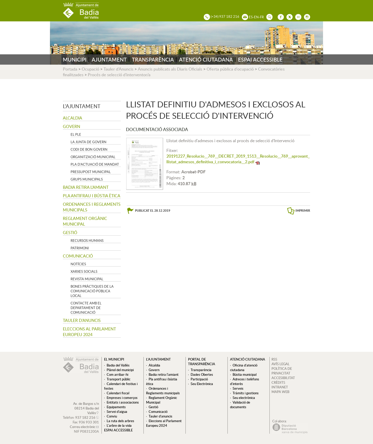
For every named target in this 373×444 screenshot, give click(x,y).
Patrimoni (80, 248)
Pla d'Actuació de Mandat (95, 164)
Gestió (70, 232)
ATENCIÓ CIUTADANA (206, 59)
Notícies (78, 264)
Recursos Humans (87, 240)
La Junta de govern (88, 142)
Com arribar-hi (117, 374)
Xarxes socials (84, 271)
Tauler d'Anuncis (118, 69)
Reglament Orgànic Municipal (85, 221)
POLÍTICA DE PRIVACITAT (282, 370)
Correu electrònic (82, 426)
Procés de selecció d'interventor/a (119, 75)
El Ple (76, 134)
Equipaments (116, 407)
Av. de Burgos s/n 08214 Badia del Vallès (86, 408)
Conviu (112, 416)
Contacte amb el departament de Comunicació (86, 308)
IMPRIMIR (302, 210)
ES (251, 17)
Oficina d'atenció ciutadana (243, 367)
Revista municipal (87, 279)
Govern (71, 126)
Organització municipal (93, 157)
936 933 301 (89, 422)
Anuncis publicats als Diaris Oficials (170, 69)
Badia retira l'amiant (85, 187)
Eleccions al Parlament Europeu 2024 (89, 331)
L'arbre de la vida (119, 425)
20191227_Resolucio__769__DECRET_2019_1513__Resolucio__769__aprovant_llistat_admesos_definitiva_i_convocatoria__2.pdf (238, 159)
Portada (70, 69)
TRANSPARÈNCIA (153, 59)
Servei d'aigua (117, 411)
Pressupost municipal (91, 171)
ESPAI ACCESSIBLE (260, 59)
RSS (274, 359)
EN (256, 17)
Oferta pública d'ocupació (230, 69)
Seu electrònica (244, 397)
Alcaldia (72, 118)
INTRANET (280, 387)
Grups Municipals (87, 179)
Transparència (201, 370)
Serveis (238, 388)
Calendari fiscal (118, 393)
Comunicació (78, 256)
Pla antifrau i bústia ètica (91, 196)
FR (262, 17)
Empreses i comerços (122, 397)
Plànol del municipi (120, 370)
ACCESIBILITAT (283, 377)
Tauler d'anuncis (82, 320)
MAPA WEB (280, 391)
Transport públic (118, 379)
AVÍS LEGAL (281, 364)
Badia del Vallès (118, 365)
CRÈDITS (278, 382)
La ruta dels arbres (120, 421)
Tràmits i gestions (246, 393)
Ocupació (90, 69)
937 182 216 (85, 417)
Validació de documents (240, 404)
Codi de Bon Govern (89, 149)
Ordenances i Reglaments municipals (92, 207)
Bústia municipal (245, 374)
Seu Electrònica (202, 383)
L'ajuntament (81, 106)
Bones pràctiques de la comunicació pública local (92, 291)
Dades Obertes (202, 374)
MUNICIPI (75, 59)
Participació (199, 379)
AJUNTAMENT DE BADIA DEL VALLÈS (81, 11)
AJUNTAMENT (109, 59)
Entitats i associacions (123, 402)
